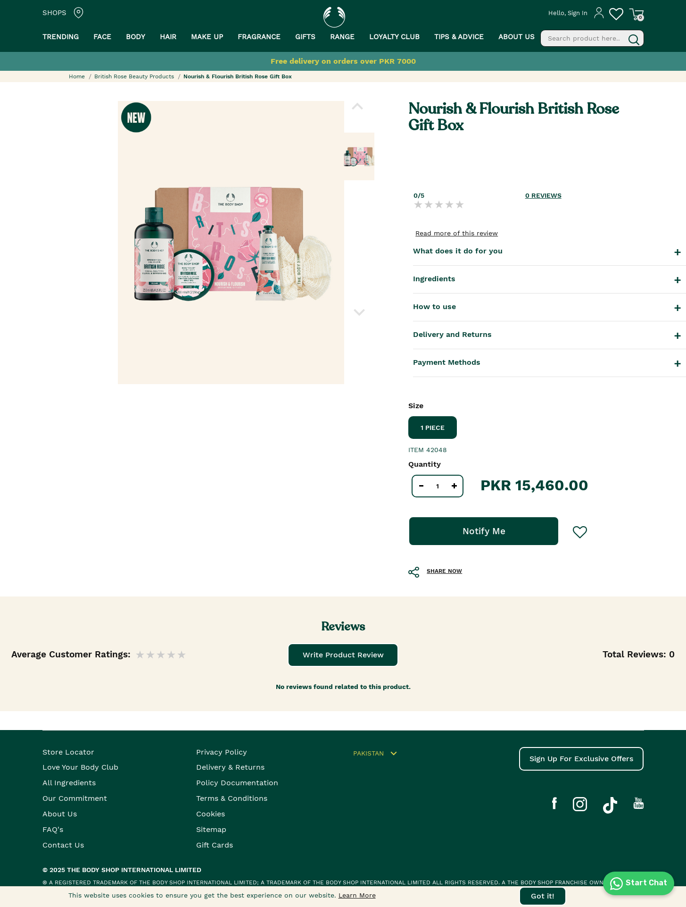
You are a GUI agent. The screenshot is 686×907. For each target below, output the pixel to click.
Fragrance (259, 37)
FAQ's (52, 829)
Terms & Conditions (231, 798)
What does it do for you (458, 250)
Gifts (305, 37)
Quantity (424, 464)
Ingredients (434, 278)
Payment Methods (446, 362)
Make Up (207, 37)
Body (135, 37)
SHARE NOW (444, 571)
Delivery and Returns (452, 334)
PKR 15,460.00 (534, 485)
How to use (434, 306)
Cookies (210, 813)
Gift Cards (214, 844)
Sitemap (211, 829)
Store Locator (68, 751)
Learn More (357, 895)
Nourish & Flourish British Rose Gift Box (237, 76)
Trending (60, 37)
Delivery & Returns (230, 767)
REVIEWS (543, 195)
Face (102, 37)
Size (415, 405)
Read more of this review (456, 233)
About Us (59, 813)
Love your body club (80, 767)
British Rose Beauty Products (134, 76)
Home (77, 76)
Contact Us (63, 844)
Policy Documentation (237, 782)
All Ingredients (69, 782)
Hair (168, 37)
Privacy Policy (221, 751)
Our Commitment (74, 798)
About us (516, 37)
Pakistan (376, 753)
